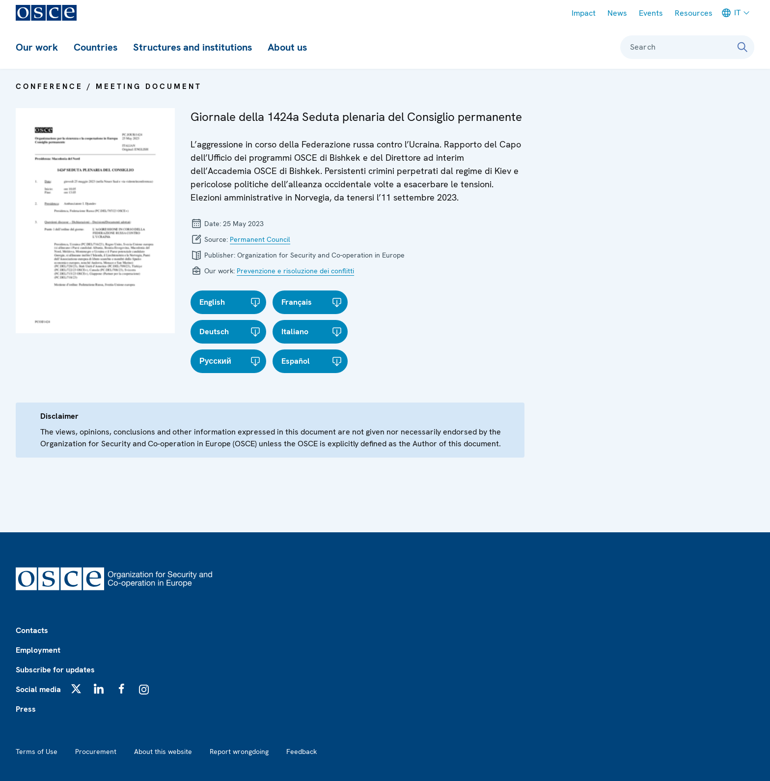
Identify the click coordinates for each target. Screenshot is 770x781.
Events (651, 13)
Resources (694, 13)
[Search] (742, 47)
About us (287, 47)
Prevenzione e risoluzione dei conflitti (295, 270)
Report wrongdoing (239, 751)
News (617, 13)
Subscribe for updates (55, 670)
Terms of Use (36, 751)
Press (26, 709)
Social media (38, 689)
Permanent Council (260, 239)
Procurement (95, 751)
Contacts (32, 630)
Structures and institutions (192, 47)
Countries (95, 47)
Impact (584, 13)
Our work (37, 47)
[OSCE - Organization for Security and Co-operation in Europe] (46, 13)
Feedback (301, 751)
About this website (163, 751)
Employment (38, 650)
